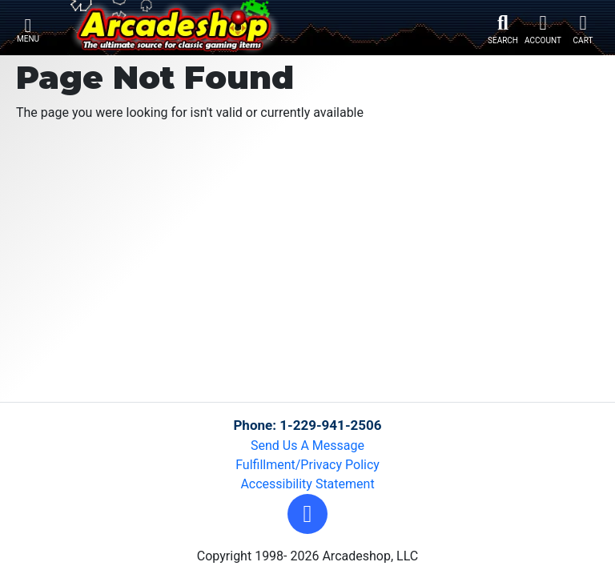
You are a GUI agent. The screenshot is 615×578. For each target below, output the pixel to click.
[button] (307, 514)
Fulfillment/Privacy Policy (307, 464)
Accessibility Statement (307, 484)
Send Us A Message (307, 445)
